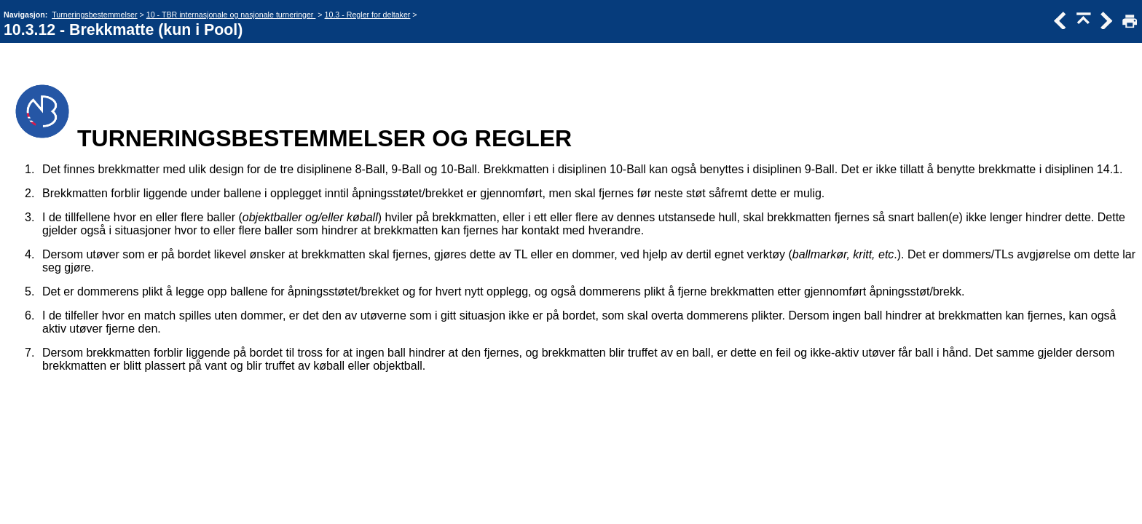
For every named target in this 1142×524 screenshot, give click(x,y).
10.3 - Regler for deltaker (368, 14)
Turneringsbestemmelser (94, 14)
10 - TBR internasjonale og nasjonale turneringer (231, 14)
